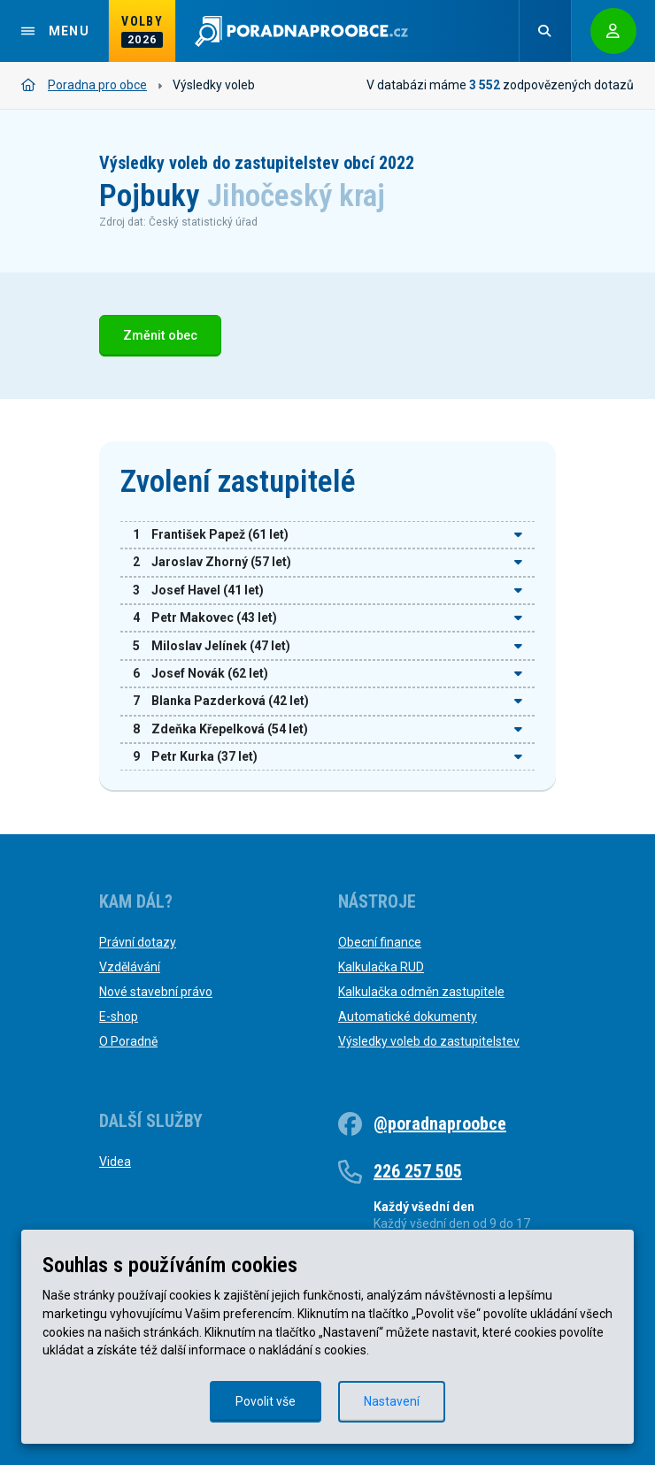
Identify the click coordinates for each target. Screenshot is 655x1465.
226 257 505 (418, 1171)
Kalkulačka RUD (381, 967)
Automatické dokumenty (407, 1016)
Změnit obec (160, 335)
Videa (115, 1161)
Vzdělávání (129, 967)
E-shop (118, 1016)
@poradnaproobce (440, 1123)
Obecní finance (379, 942)
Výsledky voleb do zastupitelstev (429, 1041)
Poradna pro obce (84, 85)
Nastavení (392, 1401)
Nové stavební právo (155, 992)
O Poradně (128, 1041)
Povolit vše (265, 1401)
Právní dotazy (137, 942)
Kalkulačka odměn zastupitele (421, 992)
